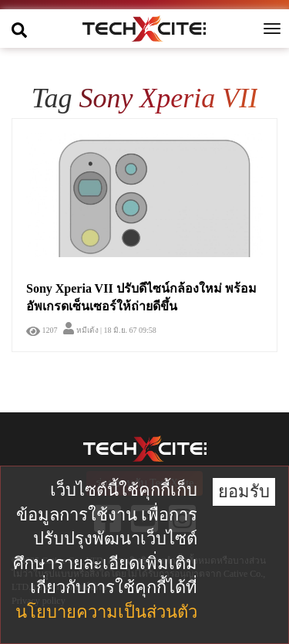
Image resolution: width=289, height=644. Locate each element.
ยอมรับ (244, 491)
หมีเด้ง (81, 330)
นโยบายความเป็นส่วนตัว (106, 612)
